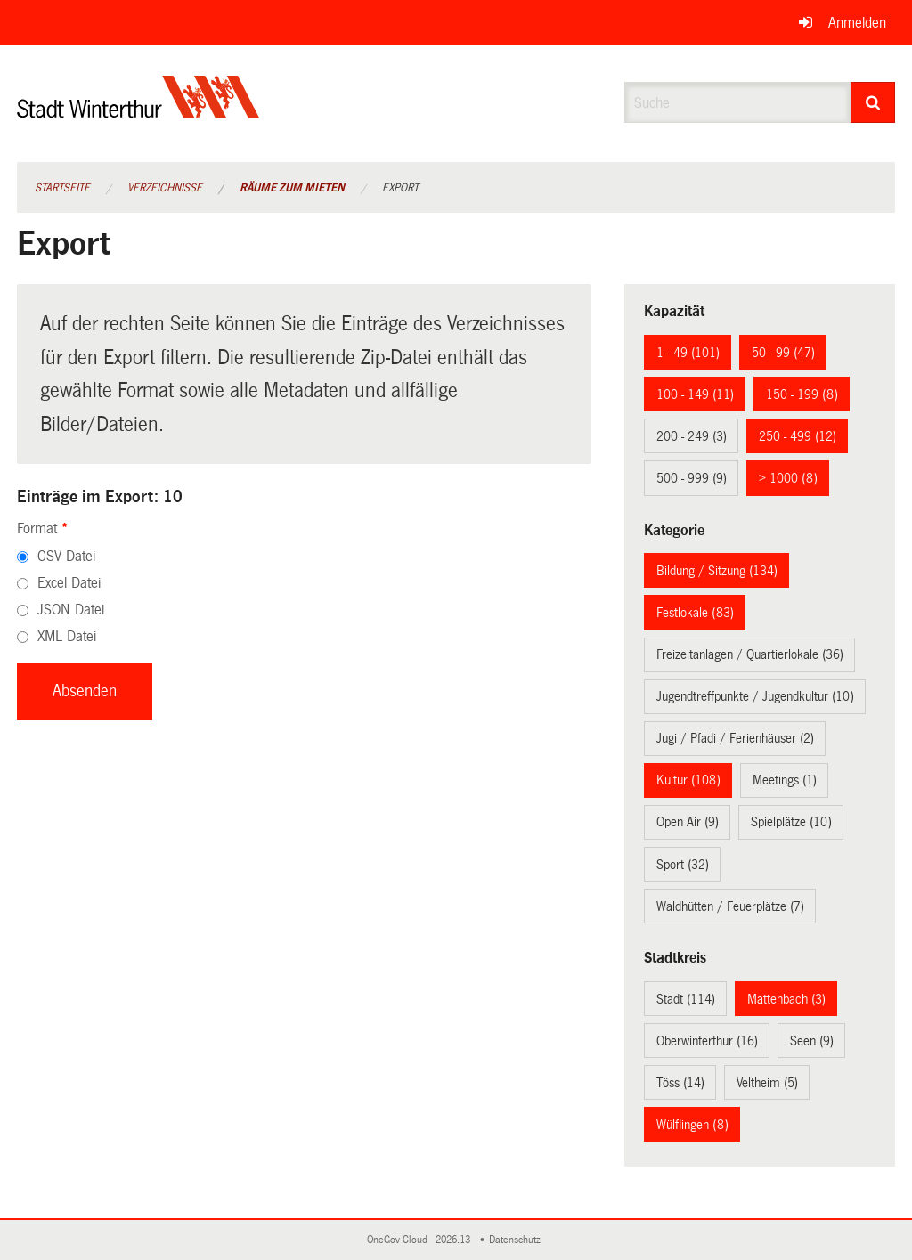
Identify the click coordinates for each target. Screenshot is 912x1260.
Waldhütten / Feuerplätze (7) (730, 906)
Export (400, 188)
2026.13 (454, 1240)
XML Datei (66, 636)
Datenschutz (517, 1240)
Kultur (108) (688, 780)
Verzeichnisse (164, 188)
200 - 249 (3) (691, 436)
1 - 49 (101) (688, 352)
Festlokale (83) (695, 613)
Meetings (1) (785, 780)
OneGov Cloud (400, 1240)
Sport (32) (682, 865)
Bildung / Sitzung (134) (717, 571)
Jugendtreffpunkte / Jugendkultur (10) (755, 696)
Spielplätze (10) (791, 822)
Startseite (62, 188)
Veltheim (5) (767, 1083)
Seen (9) (812, 1041)
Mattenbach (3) (786, 999)
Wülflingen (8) (692, 1125)
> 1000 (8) (788, 478)
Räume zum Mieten (292, 188)
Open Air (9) (687, 822)
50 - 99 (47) (783, 352)
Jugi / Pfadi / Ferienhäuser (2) (735, 738)
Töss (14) (680, 1083)
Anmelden (857, 22)
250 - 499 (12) (797, 436)
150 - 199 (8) (802, 394)
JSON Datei (70, 609)
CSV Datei (66, 556)
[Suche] (873, 102)
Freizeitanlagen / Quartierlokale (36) (749, 654)
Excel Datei (69, 582)
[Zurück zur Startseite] (138, 112)
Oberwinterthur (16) (707, 1041)
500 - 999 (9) (691, 478)
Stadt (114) (685, 999)
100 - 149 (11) (695, 394)
